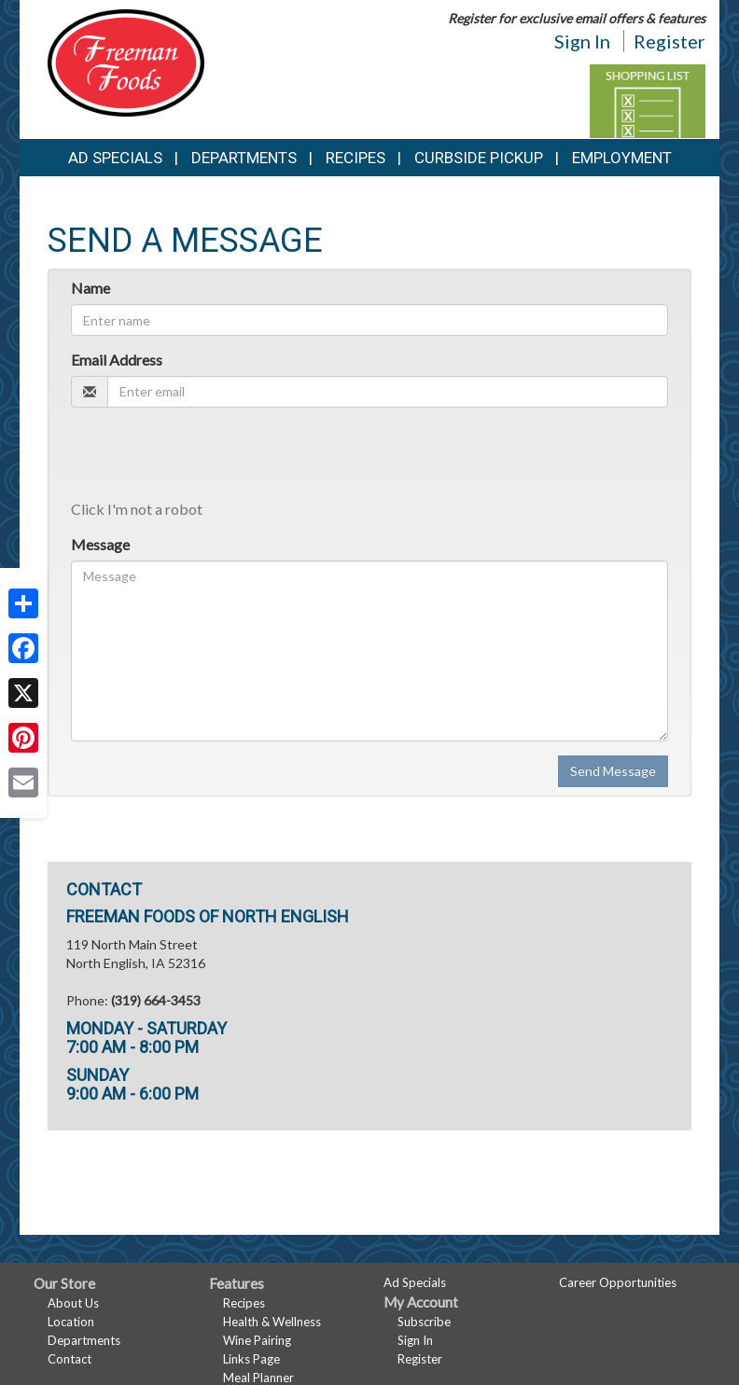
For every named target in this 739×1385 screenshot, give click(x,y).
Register (669, 41)
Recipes (355, 157)
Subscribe (424, 1321)
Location (71, 1321)
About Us (73, 1302)
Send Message (613, 771)
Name (90, 288)
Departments (84, 1340)
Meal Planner (258, 1377)
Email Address (116, 359)
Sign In (582, 41)
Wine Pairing (257, 1340)
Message (100, 544)
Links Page (251, 1358)
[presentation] (213, 458)
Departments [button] (244, 157)
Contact (69, 1358)
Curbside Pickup (478, 157)
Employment (622, 157)
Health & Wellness (272, 1321)
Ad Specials (115, 157)
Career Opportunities (617, 1282)
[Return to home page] (126, 61)
